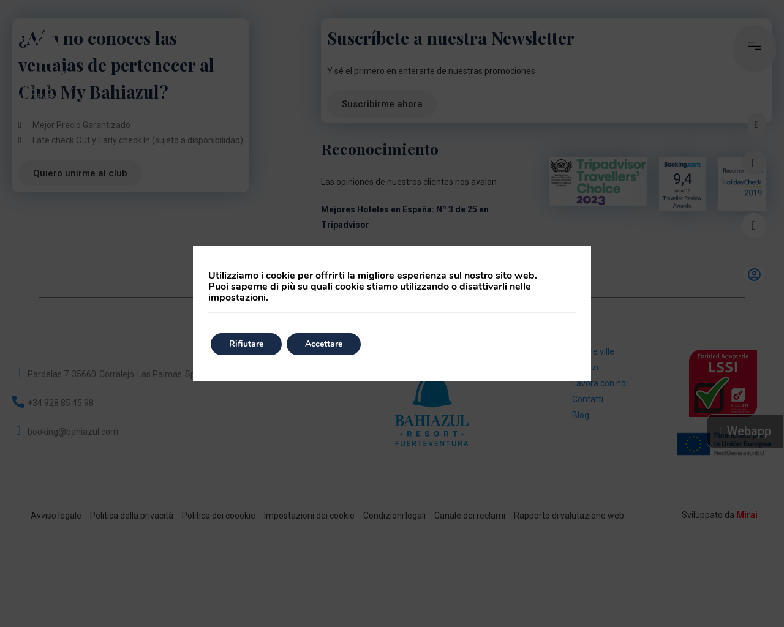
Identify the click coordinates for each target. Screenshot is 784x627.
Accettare (323, 344)
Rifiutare (246, 344)
